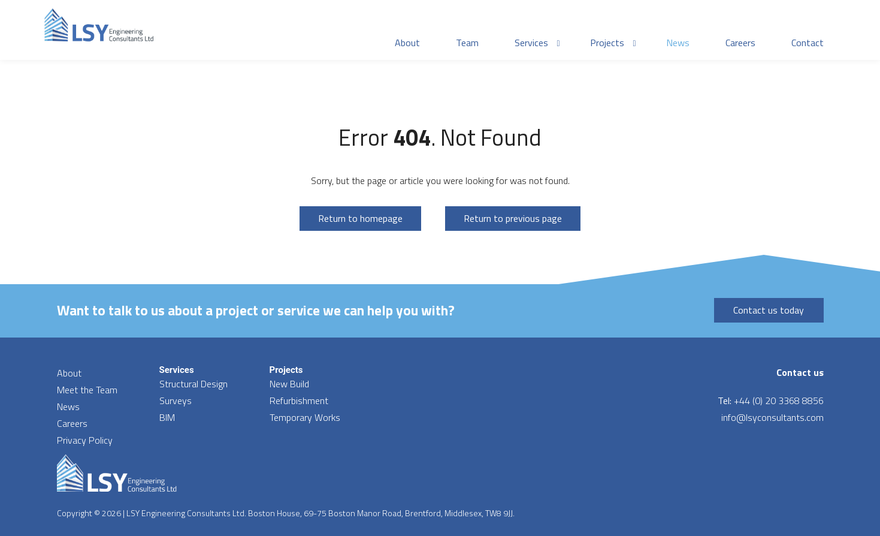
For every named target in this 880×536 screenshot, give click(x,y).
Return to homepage (360, 218)
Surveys (175, 400)
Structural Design (193, 384)
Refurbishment (299, 400)
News (68, 406)
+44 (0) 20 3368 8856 (779, 400)
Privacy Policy (85, 440)
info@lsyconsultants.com (772, 417)
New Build (289, 384)
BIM (167, 417)
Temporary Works (305, 417)
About (69, 373)
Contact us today (768, 310)
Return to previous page (513, 218)
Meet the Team (87, 390)
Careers (72, 423)
